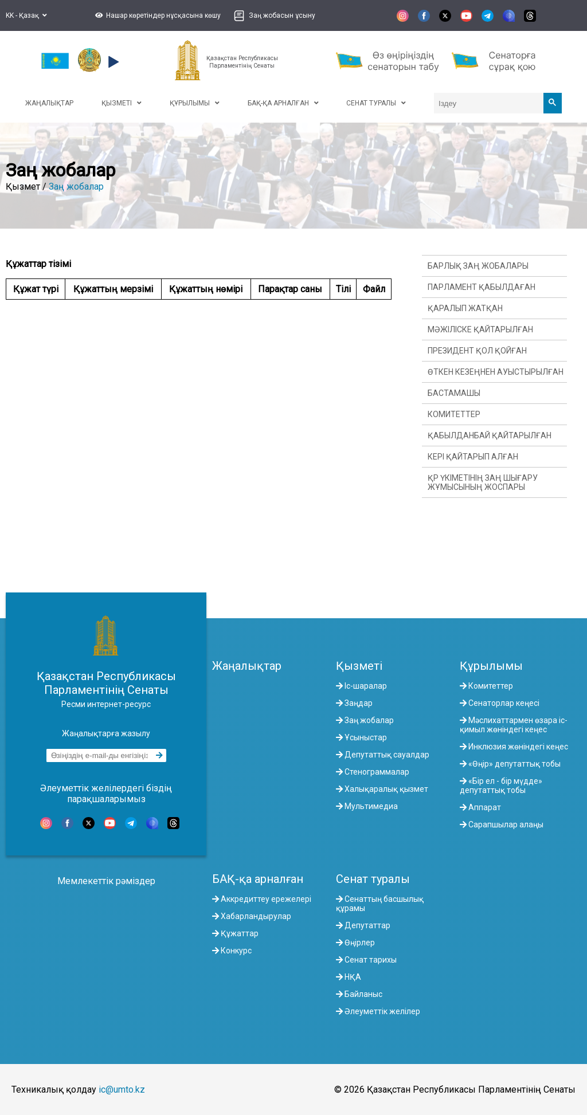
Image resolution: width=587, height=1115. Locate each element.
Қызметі (359, 666)
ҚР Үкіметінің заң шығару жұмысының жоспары (483, 482)
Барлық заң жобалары (478, 265)
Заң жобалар (76, 186)
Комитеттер (454, 414)
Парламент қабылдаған (481, 287)
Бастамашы (454, 393)
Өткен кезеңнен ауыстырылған (495, 371)
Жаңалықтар (246, 666)
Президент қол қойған (477, 350)
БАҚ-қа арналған (257, 879)
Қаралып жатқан (465, 308)
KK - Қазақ (26, 15)
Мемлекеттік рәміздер (106, 880)
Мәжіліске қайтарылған (480, 329)
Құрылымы (491, 666)
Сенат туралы (373, 879)
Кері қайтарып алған (473, 456)
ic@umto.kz (122, 1089)
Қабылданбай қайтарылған (489, 435)
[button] (156, 15)
